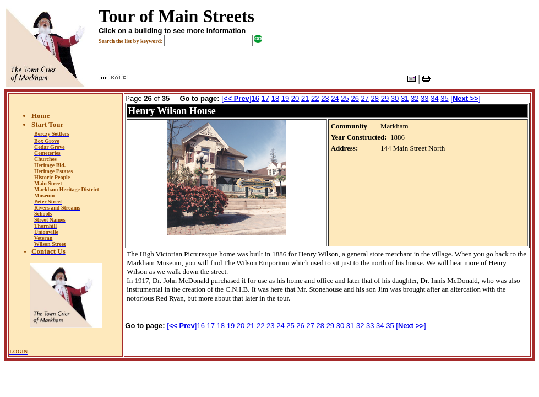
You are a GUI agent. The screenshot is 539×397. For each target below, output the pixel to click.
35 (444, 98)
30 (395, 98)
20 (295, 98)
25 (345, 98)
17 (265, 98)
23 (325, 98)
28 (375, 98)
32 (414, 98)
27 (365, 98)
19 (285, 98)
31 (405, 98)
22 (315, 98)
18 (275, 98)
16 (255, 98)
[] (236, 98)
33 (424, 98)
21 (305, 98)
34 (434, 98)
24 (335, 98)
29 (385, 98)
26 (354, 98)
